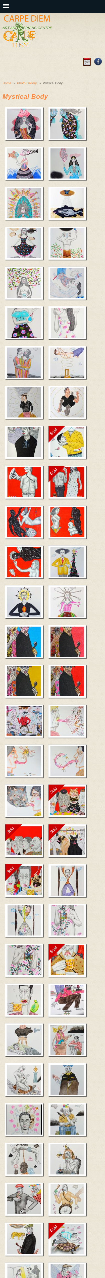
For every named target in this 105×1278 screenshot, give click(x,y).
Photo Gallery (27, 83)
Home (7, 83)
